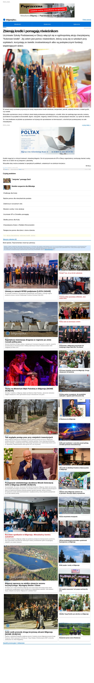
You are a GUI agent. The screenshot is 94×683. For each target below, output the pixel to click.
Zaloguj (46, 249)
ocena (21, 169)
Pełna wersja (87, 19)
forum (7, 169)
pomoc (33, 235)
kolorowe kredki (25, 235)
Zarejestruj (50, 249)
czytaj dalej (86, 125)
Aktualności (17, 24)
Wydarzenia (47, 24)
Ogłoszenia (76, 24)
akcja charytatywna (13, 235)
